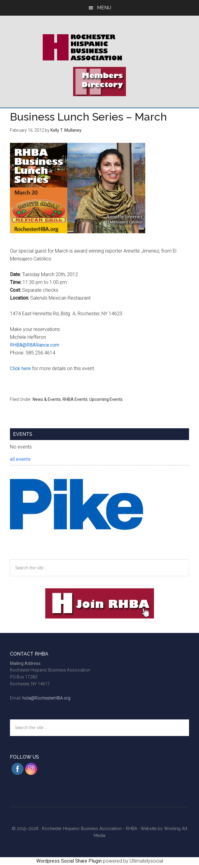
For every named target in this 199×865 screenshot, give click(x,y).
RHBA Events (75, 399)
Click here (20, 368)
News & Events (47, 399)
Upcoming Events (106, 399)
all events (20, 459)
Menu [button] (104, 8)
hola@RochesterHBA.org (46, 698)
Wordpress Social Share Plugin (69, 861)
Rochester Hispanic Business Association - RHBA (89, 828)
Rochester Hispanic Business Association (99, 47)
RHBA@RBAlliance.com (34, 345)
